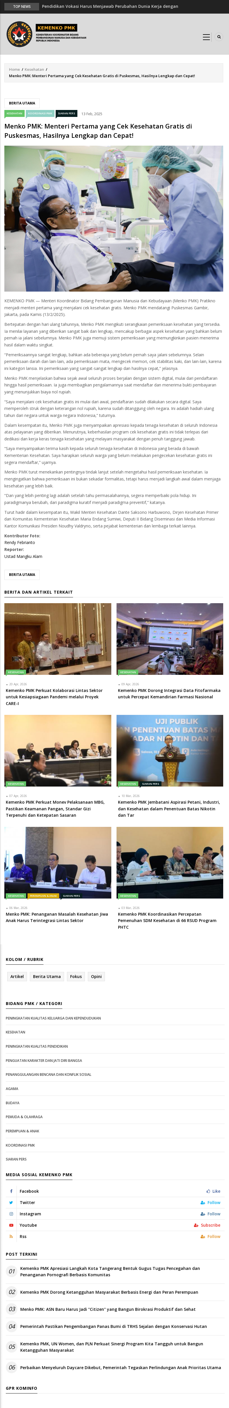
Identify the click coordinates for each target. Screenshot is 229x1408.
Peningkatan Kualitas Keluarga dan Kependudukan (53, 1018)
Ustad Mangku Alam (23, 556)
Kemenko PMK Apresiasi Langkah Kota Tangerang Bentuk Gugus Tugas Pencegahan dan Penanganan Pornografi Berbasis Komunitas (110, 1271)
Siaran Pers (66, 113)
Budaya (12, 1102)
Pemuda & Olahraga (24, 1116)
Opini (96, 976)
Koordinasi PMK (40, 113)
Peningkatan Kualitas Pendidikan (37, 1046)
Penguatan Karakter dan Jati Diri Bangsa (44, 1060)
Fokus (76, 976)
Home (14, 69)
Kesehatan (34, 69)
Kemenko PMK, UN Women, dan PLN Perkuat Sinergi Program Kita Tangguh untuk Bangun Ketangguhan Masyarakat (111, 1347)
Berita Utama (22, 103)
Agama (12, 1088)
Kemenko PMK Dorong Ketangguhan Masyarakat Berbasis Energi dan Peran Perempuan (109, 1292)
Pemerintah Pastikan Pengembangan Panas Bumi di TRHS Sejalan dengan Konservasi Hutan (113, 1326)
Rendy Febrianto (19, 542)
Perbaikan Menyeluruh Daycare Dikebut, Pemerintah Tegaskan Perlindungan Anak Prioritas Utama (120, 1367)
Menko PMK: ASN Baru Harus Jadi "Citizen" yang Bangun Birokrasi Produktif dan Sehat (108, 1309)
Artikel (17, 976)
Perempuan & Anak (43, 896)
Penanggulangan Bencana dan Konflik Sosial (48, 1074)
